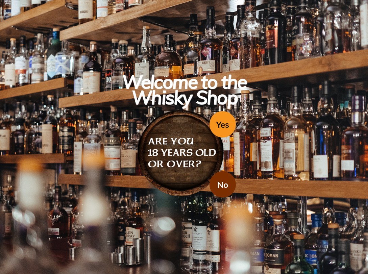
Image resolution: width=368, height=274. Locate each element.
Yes (222, 125)
